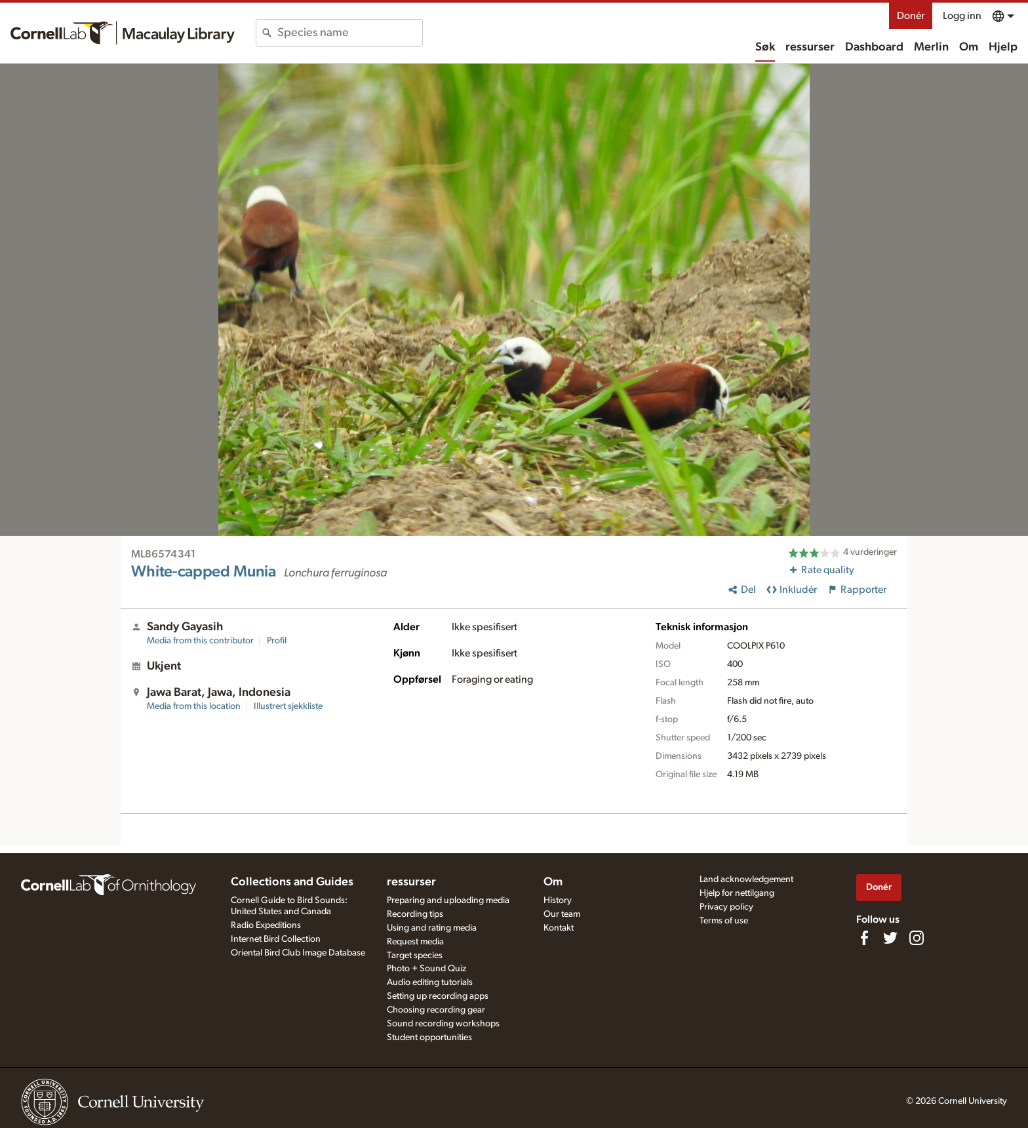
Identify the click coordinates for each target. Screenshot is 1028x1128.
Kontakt (559, 928)
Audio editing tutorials (430, 982)
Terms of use (724, 920)
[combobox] (349, 33)
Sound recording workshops (443, 1023)
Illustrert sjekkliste (288, 706)
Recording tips (415, 914)
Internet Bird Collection (276, 939)
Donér (910, 15)
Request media (415, 941)
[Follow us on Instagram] (916, 938)
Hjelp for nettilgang (737, 893)
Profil (277, 640)
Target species (415, 955)
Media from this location (194, 706)
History (558, 900)
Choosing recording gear (436, 1010)
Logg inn (962, 15)
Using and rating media (432, 928)
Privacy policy (726, 907)
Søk (765, 47)
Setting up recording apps (437, 996)
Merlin (931, 47)
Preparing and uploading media (448, 900)
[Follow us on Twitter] (890, 938)
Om (968, 47)
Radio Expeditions (266, 925)
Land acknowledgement (746, 879)
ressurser (810, 47)
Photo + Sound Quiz (426, 968)
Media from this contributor (200, 640)
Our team (562, 914)
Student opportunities (429, 1037)
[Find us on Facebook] (864, 938)
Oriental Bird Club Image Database (298, 952)
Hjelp (1003, 47)
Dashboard (874, 47)
